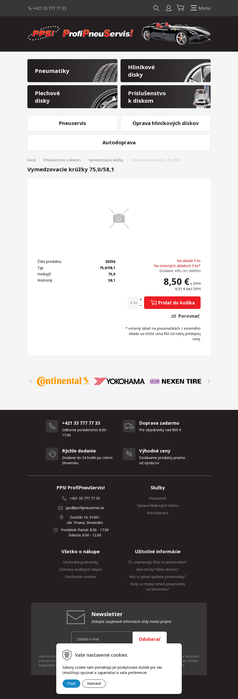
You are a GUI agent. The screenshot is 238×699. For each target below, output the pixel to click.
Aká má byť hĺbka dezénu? (157, 569)
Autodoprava (157, 512)
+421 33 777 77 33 (49, 8)
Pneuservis (157, 498)
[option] (63, 381)
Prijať (71, 683)
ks (135, 302)
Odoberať (149, 639)
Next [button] (208, 381)
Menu (200, 8)
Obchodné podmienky (80, 562)
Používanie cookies (80, 576)
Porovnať (185, 316)
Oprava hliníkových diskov (157, 505)
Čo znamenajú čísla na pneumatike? (157, 562)
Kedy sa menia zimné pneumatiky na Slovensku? (157, 586)
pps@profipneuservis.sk (85, 507)
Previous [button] (29, 381)
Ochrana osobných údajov (80, 569)
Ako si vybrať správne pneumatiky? (157, 576)
